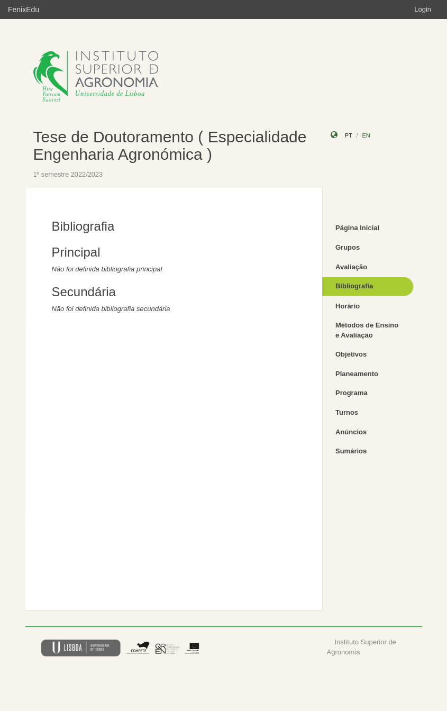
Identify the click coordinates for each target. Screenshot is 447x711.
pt (348, 135)
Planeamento (356, 374)
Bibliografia (354, 286)
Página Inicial (357, 228)
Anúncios (351, 432)
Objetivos (351, 354)
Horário (347, 306)
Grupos (347, 247)
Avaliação (351, 267)
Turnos (346, 412)
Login (422, 9)
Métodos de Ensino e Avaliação (366, 330)
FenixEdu (23, 9)
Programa (351, 393)
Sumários (351, 451)
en (366, 135)
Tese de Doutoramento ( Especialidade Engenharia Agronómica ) (170, 145)
